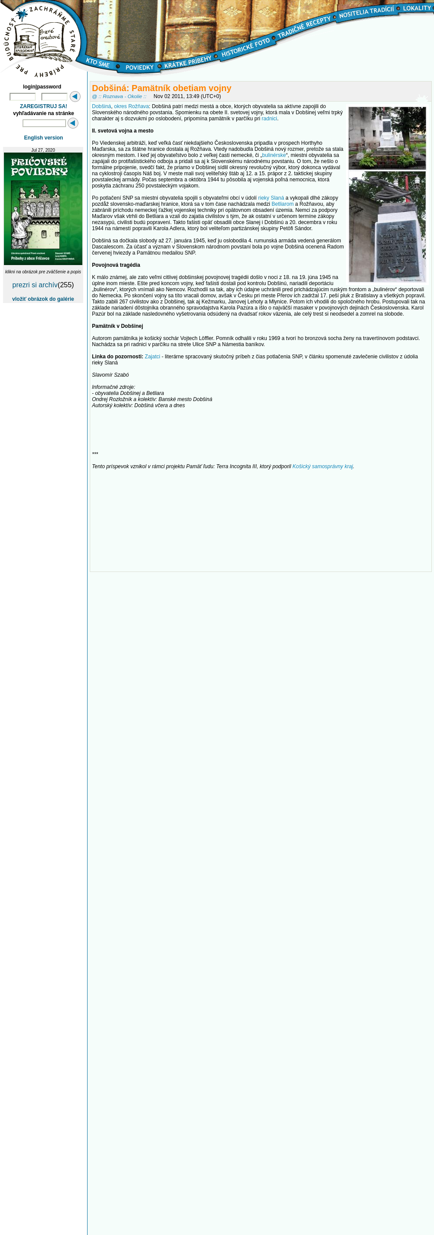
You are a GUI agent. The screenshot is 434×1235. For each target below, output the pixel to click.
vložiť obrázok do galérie (43, 299)
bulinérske (274, 155)
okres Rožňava (131, 106)
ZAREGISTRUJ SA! (44, 106)
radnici (269, 119)
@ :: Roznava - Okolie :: (119, 96)
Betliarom (282, 204)
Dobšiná (101, 106)
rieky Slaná (271, 198)
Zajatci (152, 357)
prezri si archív (35, 285)
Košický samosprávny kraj (322, 466)
